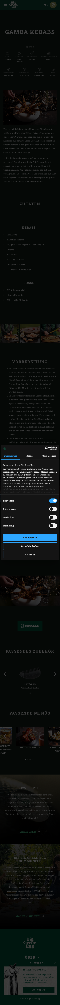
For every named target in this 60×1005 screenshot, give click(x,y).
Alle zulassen (30, 537)
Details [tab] (30, 455)
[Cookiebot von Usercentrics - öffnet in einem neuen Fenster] (45, 448)
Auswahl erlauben (30, 546)
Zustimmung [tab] (10, 455)
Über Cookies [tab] (49, 455)
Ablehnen (30, 554)
